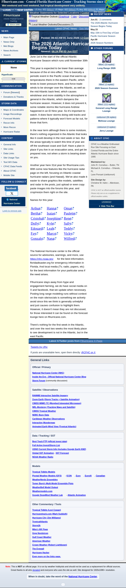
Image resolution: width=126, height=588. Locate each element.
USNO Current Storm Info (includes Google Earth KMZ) (59, 449)
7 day (74, 16)
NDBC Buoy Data (40, 415)
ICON (69, 476)
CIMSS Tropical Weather (44, 411)
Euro (78, 476)
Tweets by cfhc (39, 347)
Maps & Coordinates (13, 109)
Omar (68, 208)
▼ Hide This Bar (106, 206)
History (33, 20)
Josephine (54, 218)
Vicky (68, 234)
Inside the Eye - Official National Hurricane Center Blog (59, 377)
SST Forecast (62, 453)
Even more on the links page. (46, 556)
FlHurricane (12, 15)
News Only (8, 41)
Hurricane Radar (11, 131)
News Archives (10, 50)
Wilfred (69, 239)
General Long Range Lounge (106, 109)
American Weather (41, 541)
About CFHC (9, 170)
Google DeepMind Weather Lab (47, 495)
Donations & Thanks (13, 96)
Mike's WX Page (40, 529)
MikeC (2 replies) (106, 84)
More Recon (9, 127)
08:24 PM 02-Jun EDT (64, 51)
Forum (6, 92)
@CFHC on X (88, 352)
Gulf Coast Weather (41, 537)
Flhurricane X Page (91, 341)
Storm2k (36, 525)
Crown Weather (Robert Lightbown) (49, 545)
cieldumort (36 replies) (106, 117)
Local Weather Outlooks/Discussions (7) (51, 24)
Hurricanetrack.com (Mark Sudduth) (49, 514)
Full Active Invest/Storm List (46, 445)
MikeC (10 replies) (106, 65)
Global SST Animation (43, 453)
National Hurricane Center (82, 576)
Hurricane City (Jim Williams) (46, 518)
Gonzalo (37, 239)
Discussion (84, 16)
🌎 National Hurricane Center (12, 202)
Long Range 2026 (106, 68)
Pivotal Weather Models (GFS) (47, 476)
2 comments (105, 19)
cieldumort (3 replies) (106, 127)
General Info (9, 144)
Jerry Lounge (106, 131)
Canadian (100, 476)
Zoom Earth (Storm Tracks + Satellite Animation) (56, 399)
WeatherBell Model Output (45, 487)
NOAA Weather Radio (42, 457)
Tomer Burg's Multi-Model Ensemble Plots (53, 483)
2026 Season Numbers (102, 43)
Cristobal (37, 218)
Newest (15, 92)
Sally (67, 223)
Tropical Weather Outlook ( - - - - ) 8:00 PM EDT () (77, 18)
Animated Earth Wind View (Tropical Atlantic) (54, 426)
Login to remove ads (12, 211)
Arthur (35, 208)
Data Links (8, 153)
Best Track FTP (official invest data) (49, 441)
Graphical (64, 16)
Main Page (8, 37)
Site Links (8, 149)
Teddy (68, 228)
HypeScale (7, 74)
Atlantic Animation (77, 495)
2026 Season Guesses (106, 88)
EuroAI (88, 476)
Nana (50, 239)
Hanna (51, 208)
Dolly (35, 223)
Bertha (35, 213)
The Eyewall (38, 549)
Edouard (37, 228)
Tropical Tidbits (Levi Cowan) (46, 510)
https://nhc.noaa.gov (41, 258)
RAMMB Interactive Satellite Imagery (50, 395)
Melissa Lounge (106, 121)
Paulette (69, 213)
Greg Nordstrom (40, 533)
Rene (67, 218)
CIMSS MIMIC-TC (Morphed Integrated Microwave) (56, 403)
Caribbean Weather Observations (48, 419)
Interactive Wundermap (43, 422)
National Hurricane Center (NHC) (48, 373)
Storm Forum (38, 380)
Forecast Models (11, 118)
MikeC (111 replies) (106, 104)
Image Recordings (12, 114)
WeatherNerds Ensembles (45, 479)
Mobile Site (9, 175)
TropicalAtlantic (40, 521)
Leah (50, 228)
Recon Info (8, 122)
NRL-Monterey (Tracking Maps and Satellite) (53, 407)
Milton (50, 9)
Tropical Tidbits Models (43, 472)
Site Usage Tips (11, 157)
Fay (33, 234)
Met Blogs (8, 46)
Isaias (51, 213)
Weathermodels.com (42, 491)
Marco (51, 234)
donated (36, 570)
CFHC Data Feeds (12, 166)
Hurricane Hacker (40, 552)
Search (7, 55)
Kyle (50, 223)
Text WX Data (10, 162)
